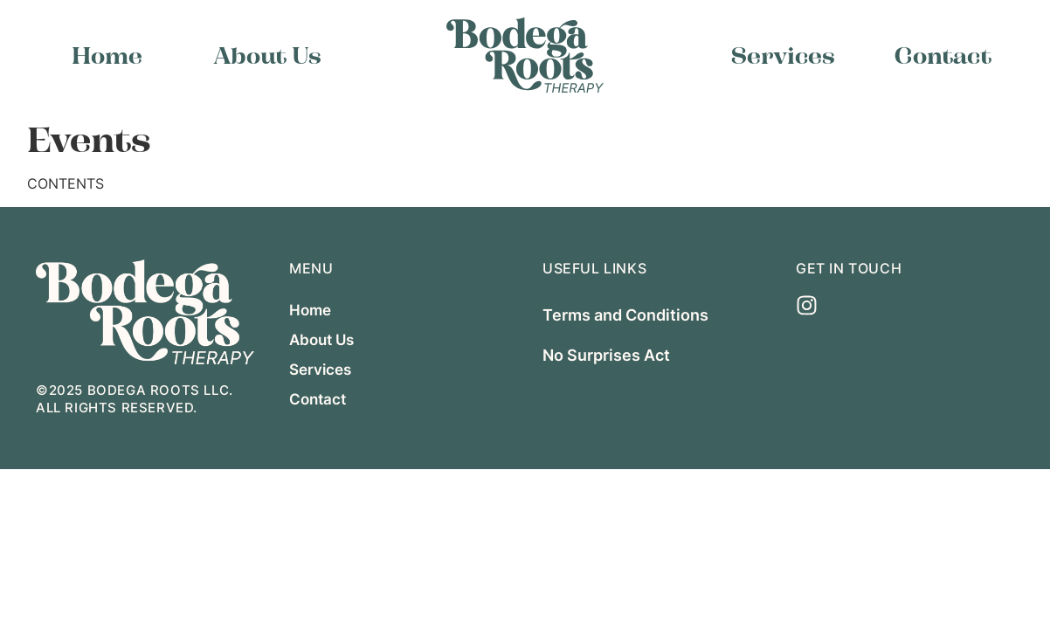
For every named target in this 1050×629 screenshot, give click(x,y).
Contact (943, 55)
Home (107, 55)
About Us (267, 55)
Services (783, 55)
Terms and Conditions (625, 314)
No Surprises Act (606, 354)
